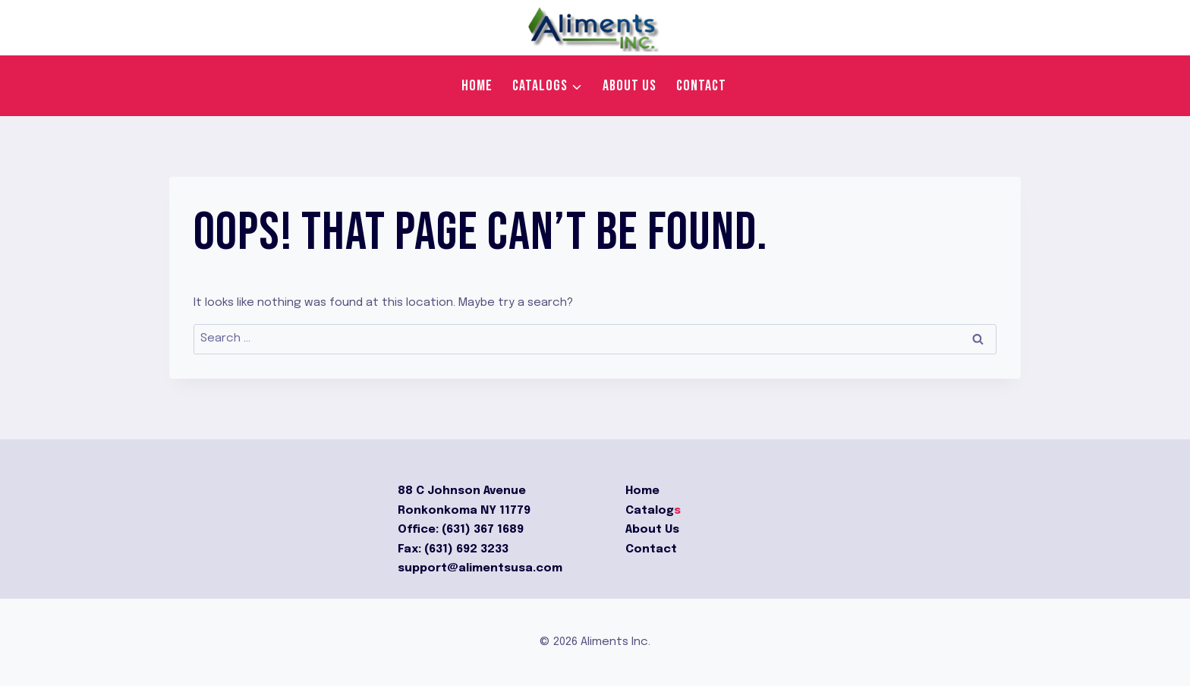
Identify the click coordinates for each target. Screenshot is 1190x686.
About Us (652, 530)
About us (629, 86)
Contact (701, 86)
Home (477, 86)
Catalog (649, 511)
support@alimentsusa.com (480, 568)
